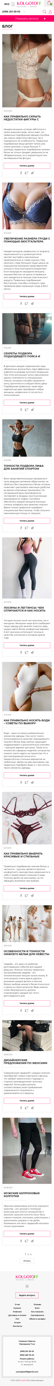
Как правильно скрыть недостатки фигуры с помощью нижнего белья (25, 119)
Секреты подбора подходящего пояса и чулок (22, 356)
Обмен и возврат (37, 1319)
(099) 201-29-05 (27, 1351)
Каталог (17, 1308)
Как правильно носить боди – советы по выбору (27, 722)
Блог (37, 1308)
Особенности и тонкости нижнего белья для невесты (26, 953)
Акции (17, 1322)
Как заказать (37, 1312)
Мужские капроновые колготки (22, 1195)
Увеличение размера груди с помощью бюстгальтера (27, 240)
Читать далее (27, 165)
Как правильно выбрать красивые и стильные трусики (23, 856)
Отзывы (37, 1304)
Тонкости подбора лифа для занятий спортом (24, 467)
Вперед (27, 1261)
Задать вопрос (27, 1295)
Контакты (17, 1326)
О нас (17, 1304)
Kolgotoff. (23, 1380)
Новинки (17, 1312)
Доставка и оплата (17, 1315)
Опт (17, 1319)
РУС (7, 4)
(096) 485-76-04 (27, 1355)
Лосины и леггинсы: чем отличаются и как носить (24, 609)
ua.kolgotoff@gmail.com (27, 1372)
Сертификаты (37, 1315)
